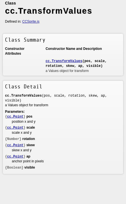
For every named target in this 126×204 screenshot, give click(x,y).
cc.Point (15, 117)
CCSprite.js (31, 22)
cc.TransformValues (64, 61)
